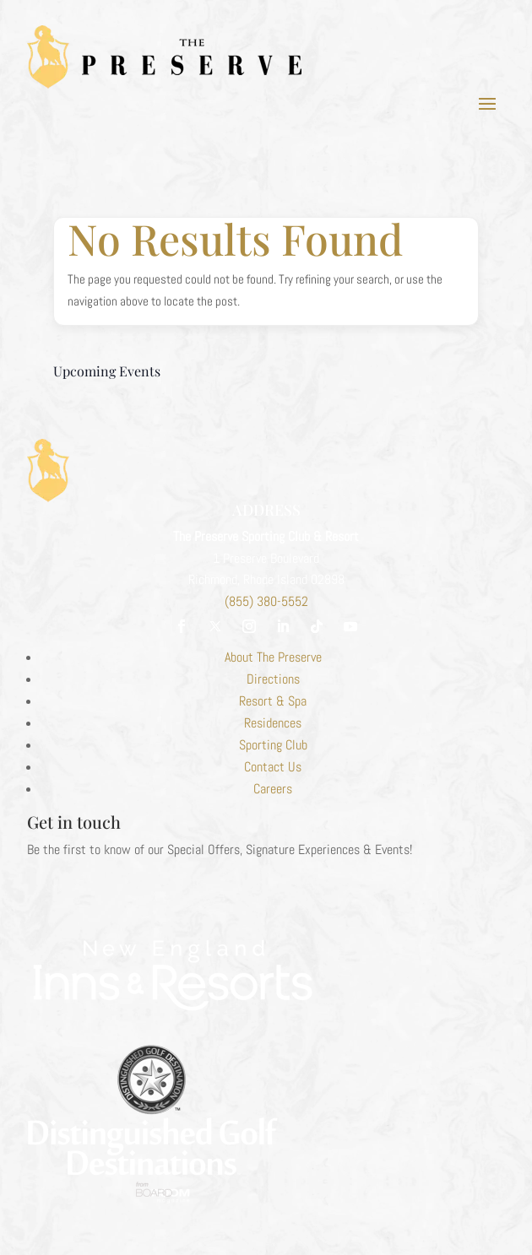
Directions (273, 679)
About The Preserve (273, 657)
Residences (272, 723)
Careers (272, 789)
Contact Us (272, 767)
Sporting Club (273, 745)
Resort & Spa (273, 701)
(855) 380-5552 (266, 601)
